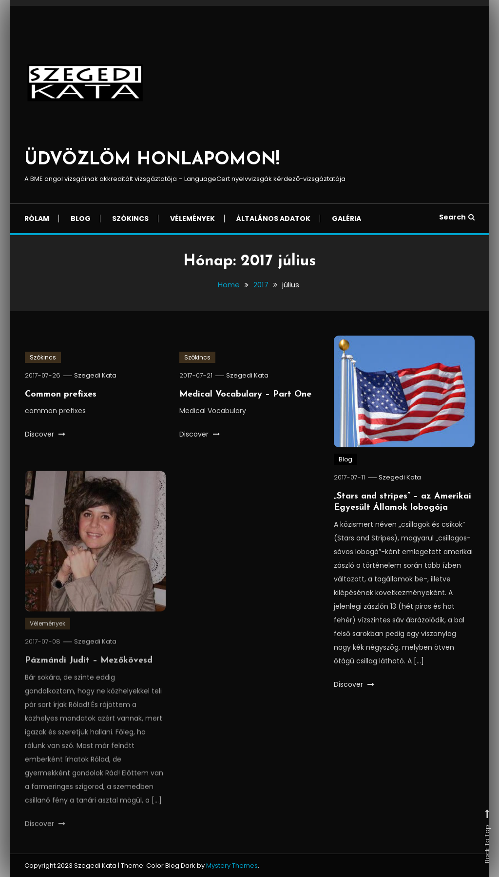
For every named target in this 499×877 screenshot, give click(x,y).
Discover (45, 434)
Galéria (346, 218)
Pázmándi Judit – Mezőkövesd (89, 671)
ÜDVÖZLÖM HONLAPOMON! (152, 160)
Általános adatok (273, 218)
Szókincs (130, 218)
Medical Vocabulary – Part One (245, 394)
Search (457, 217)
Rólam (36, 218)
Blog (81, 218)
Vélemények (192, 218)
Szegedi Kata (95, 375)
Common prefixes (60, 394)
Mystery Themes (232, 865)
